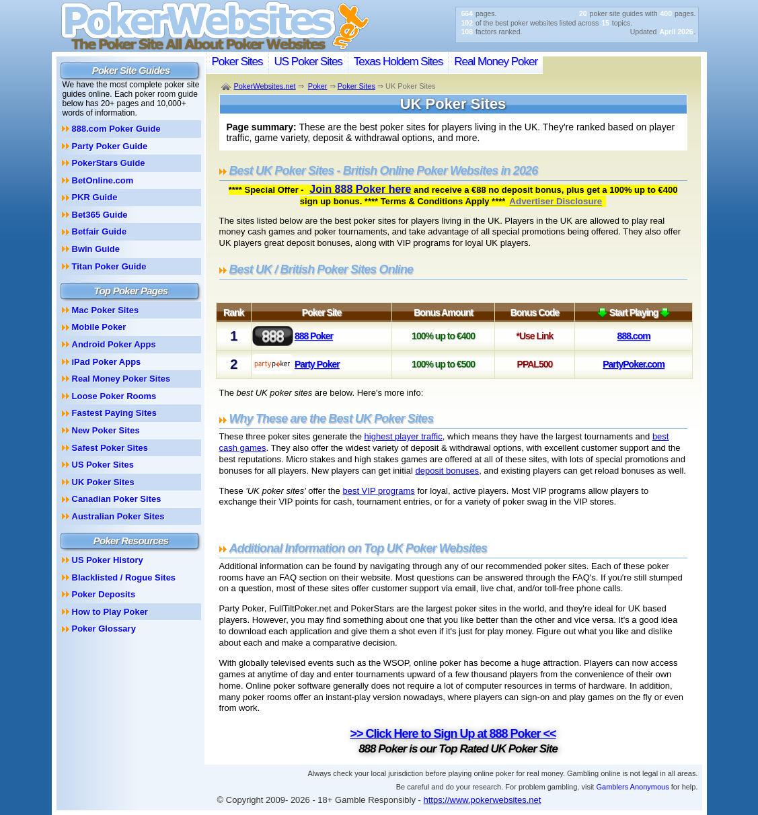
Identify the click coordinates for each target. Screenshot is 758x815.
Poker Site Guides (131, 70)
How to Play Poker (110, 612)
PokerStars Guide (108, 163)
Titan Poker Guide (109, 266)
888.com (633, 336)
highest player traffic (404, 436)
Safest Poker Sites (110, 448)
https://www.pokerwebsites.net (482, 800)
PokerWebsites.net (265, 86)
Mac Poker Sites (105, 310)
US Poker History (107, 560)
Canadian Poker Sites (116, 499)
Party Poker (317, 364)
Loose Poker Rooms (114, 396)
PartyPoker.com (634, 364)
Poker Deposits (104, 594)
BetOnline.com (103, 180)
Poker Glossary (104, 629)
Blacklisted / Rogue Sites (124, 577)
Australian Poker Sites (118, 516)
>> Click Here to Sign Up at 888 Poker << (453, 733)
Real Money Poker (495, 61)
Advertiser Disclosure (555, 201)
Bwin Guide (96, 249)
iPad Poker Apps (106, 362)
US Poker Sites (308, 61)
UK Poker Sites (103, 482)
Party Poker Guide (110, 146)
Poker (318, 86)
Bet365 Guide (100, 215)
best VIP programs (378, 491)
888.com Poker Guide (116, 129)
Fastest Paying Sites (114, 413)
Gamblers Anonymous (632, 787)
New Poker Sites (106, 430)
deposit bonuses (447, 471)
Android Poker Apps (114, 344)
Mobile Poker (99, 327)
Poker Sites (237, 61)
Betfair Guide (99, 231)
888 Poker (314, 336)
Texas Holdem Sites (398, 61)
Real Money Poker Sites (121, 379)
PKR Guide (95, 197)
